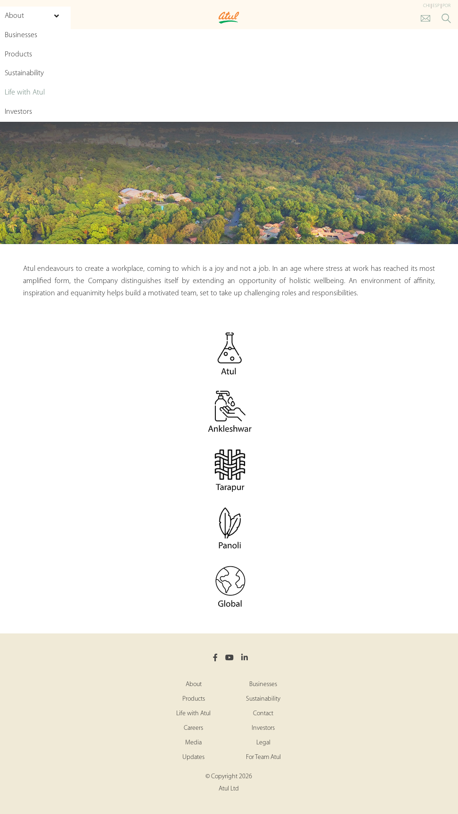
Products (193, 699)
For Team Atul (263, 757)
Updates (193, 757)
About (194, 684)
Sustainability (263, 699)
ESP (436, 5)
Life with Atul (193, 713)
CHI (426, 5)
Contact (263, 713)
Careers (193, 728)
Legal (263, 742)
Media (193, 742)
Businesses (263, 684)
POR (446, 5)
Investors (263, 728)
